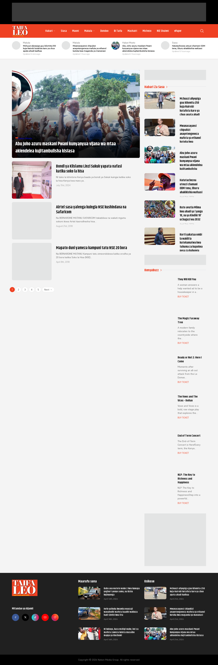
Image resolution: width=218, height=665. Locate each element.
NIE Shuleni (163, 30)
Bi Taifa (118, 30)
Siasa (64, 30)
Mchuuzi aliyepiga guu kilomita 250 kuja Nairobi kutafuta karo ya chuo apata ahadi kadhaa (187, 591)
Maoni (75, 30)
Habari (50, 30)
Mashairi (132, 30)
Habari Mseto (128, 42)
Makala (89, 30)
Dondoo (104, 30)
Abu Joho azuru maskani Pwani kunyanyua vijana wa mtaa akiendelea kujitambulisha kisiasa (187, 632)
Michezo (147, 30)
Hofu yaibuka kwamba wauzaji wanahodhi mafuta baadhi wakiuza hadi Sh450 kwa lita (121, 611)
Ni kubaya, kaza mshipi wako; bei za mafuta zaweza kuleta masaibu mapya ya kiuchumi (121, 632)
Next (48, 289)
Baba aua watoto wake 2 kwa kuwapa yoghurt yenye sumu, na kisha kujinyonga (122, 591)
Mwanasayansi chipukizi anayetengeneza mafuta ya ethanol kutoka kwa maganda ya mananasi (187, 611)
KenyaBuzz (153, 270)
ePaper (178, 30)
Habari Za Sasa (155, 87)
